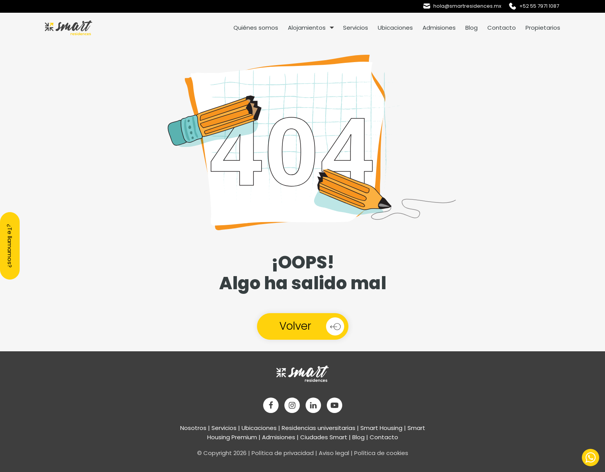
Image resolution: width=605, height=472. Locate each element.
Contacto (501, 28)
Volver (295, 326)
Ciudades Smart (323, 437)
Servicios (355, 28)
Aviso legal (334, 453)
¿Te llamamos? (10, 246)
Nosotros (193, 428)
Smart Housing (381, 428)
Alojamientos (307, 28)
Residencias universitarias (318, 428)
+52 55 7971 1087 (539, 6)
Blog (471, 28)
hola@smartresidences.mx (467, 6)
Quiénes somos (255, 28)
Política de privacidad (283, 453)
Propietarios (543, 28)
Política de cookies (381, 453)
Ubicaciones (395, 28)
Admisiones (439, 28)
